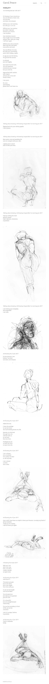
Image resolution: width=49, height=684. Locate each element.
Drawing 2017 (7, 8)
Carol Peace (9, 2)
